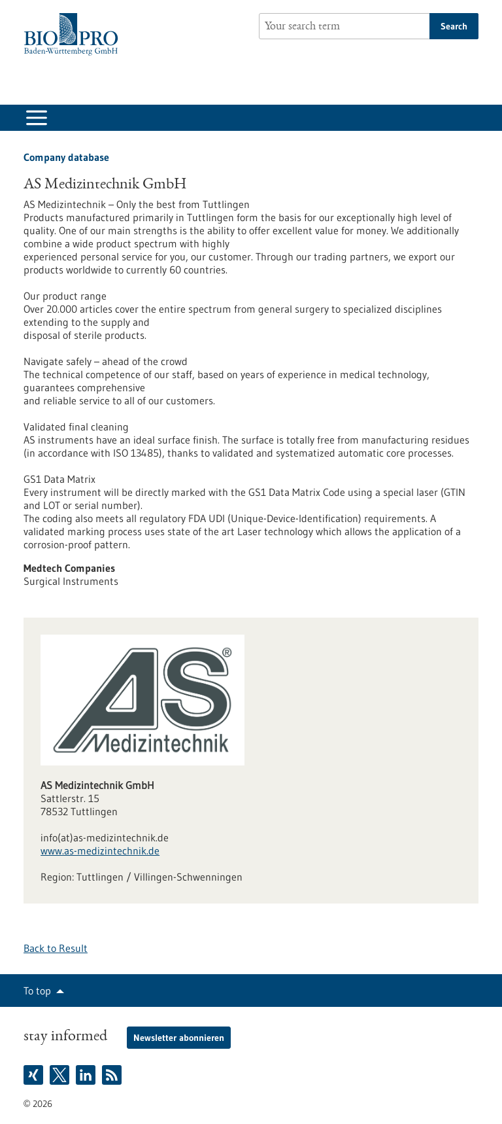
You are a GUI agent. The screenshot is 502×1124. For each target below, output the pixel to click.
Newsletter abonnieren (178, 1038)
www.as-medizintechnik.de (100, 850)
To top (37, 990)
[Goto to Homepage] (74, 34)
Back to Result (56, 948)
